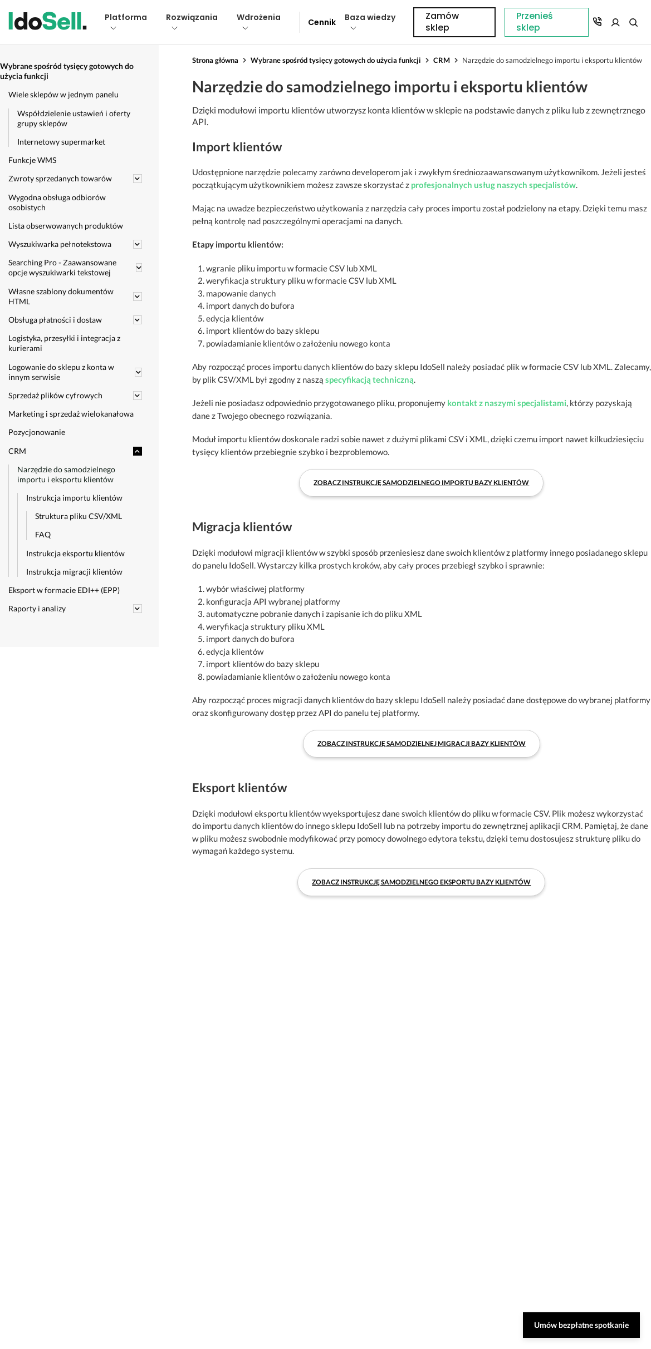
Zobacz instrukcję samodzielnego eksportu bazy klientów (421, 882)
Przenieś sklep (450, 22)
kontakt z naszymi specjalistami (506, 403)
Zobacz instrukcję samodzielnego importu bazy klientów (421, 482)
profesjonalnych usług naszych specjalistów (493, 185)
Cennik (318, 22)
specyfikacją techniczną (369, 379)
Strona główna (215, 60)
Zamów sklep (596, 22)
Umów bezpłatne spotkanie (581, 1325)
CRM (441, 60)
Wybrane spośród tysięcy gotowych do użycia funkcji (336, 60)
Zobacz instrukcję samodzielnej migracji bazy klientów (421, 743)
